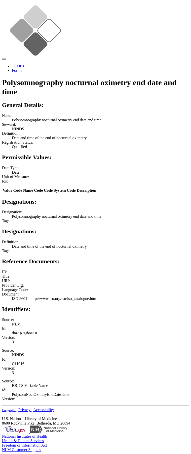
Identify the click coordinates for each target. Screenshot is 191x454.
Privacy (25, 410)
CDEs (19, 66)
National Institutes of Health (24, 436)
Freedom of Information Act (24, 445)
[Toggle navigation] (4, 59)
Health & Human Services (23, 441)
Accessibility (43, 410)
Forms (17, 70)
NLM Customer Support (21, 450)
